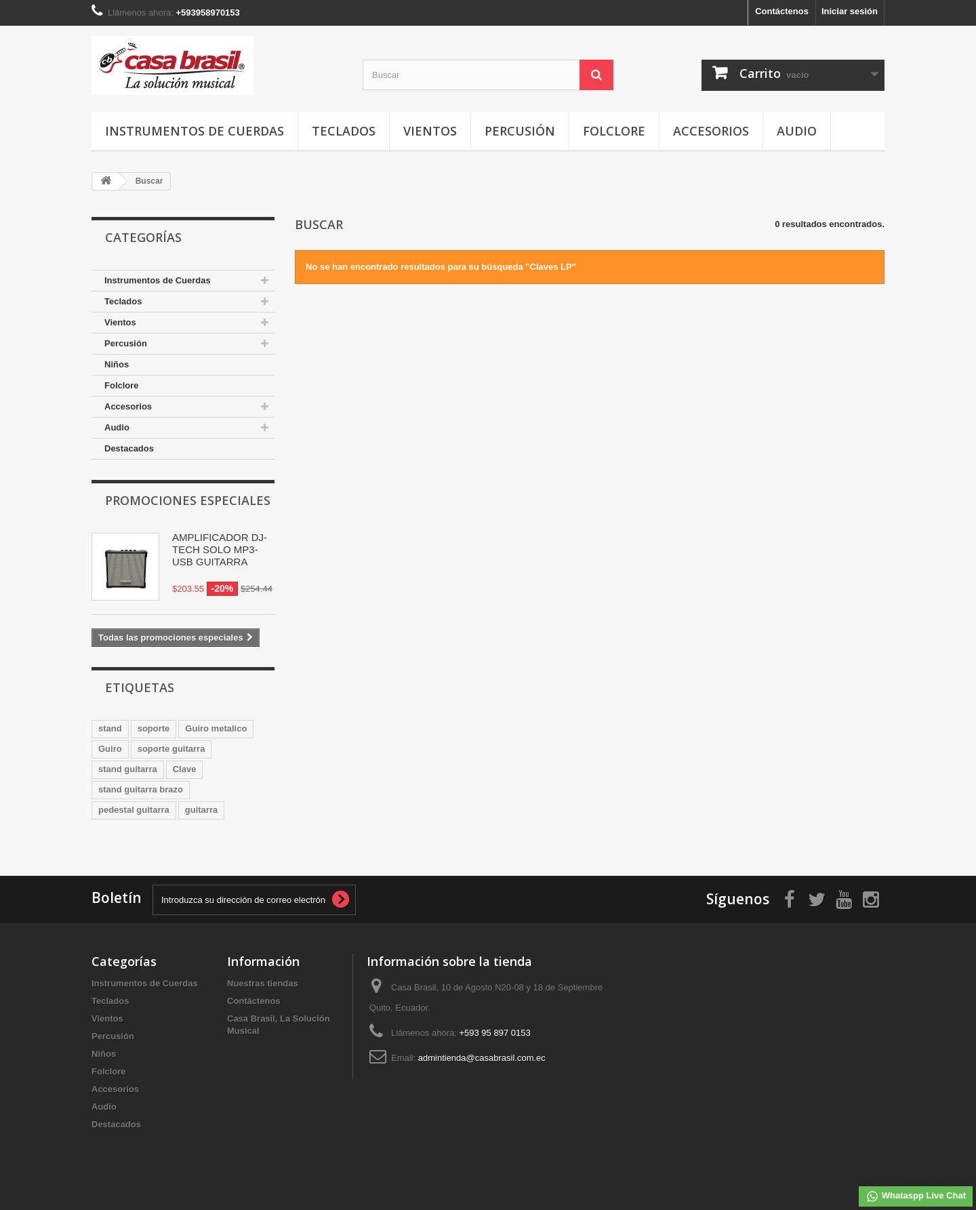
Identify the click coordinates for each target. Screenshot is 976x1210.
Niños (116, 364)
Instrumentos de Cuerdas (194, 131)
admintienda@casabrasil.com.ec (482, 1058)
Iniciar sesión (849, 11)
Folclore (614, 131)
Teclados (343, 131)
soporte (154, 728)
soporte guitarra (171, 749)
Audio (797, 131)
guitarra (201, 810)
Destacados (129, 448)
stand (110, 728)
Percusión (520, 131)
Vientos (430, 131)
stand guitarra (127, 769)
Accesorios (711, 131)
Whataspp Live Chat (916, 1196)
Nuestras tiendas (262, 983)
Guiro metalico (216, 728)
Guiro (110, 749)
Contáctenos (782, 11)
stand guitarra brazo (140, 789)
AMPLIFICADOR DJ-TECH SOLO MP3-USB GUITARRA (219, 549)
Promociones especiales (187, 500)
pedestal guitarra (133, 810)
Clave (185, 769)
